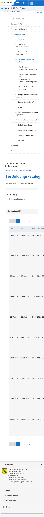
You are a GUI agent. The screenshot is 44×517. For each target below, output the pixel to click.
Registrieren (15, 151)
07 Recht (18, 107)
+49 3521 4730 (19, 478)
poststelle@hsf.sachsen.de (23, 482)
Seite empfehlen (11, 501)
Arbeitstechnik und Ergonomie (26, 88)
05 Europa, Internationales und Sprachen (26, 96)
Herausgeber (9, 464)
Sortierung (12, 195)
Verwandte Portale (11, 496)
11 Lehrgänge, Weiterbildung (25, 130)
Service (7, 491)
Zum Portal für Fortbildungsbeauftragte (19, 170)
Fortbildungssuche (17, 19)
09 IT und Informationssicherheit (27, 120)
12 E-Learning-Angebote (24, 135)
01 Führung (19, 39)
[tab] (22, 464)
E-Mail (8, 507)
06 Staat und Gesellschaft (24, 102)
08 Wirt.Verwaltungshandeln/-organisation (26, 113)
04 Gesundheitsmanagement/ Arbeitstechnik (26, 60)
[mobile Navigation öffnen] (17, 3)
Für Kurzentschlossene (19, 29)
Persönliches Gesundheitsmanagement (28, 68)
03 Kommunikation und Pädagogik (24, 53)
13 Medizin (19, 140)
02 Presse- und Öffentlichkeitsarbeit (22, 45)
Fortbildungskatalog (18, 34)
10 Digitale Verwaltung (23, 125)
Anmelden (14, 146)
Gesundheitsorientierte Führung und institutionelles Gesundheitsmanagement (28, 78)
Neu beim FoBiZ (16, 24)
